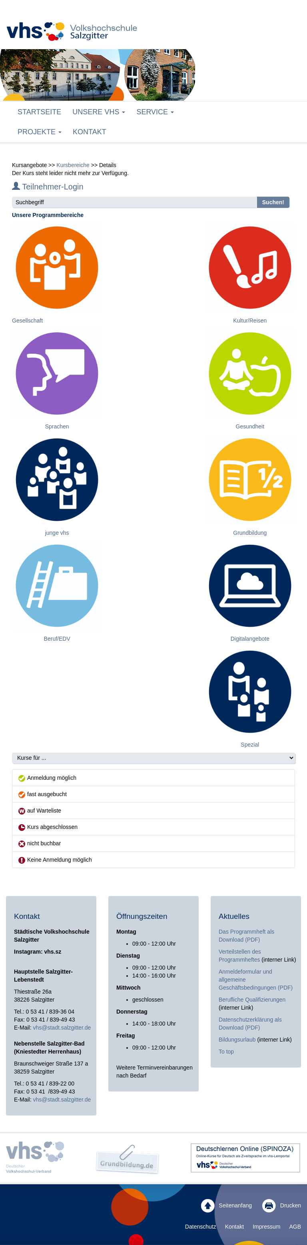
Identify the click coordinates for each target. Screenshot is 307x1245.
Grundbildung (250, 533)
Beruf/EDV (57, 638)
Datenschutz (200, 1226)
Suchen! (273, 202)
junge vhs (57, 533)
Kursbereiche (73, 165)
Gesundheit (250, 426)
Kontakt (89, 132)
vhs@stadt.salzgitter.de (62, 1027)
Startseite (39, 112)
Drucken (281, 1206)
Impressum (266, 1226)
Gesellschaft (27, 320)
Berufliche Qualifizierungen (252, 999)
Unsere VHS (98, 112)
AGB (295, 1226)
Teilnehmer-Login (48, 186)
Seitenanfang (226, 1206)
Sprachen (57, 426)
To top (226, 1051)
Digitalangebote (250, 638)
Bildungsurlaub (237, 1039)
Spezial (250, 744)
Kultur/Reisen (250, 320)
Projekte (40, 132)
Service (155, 112)
